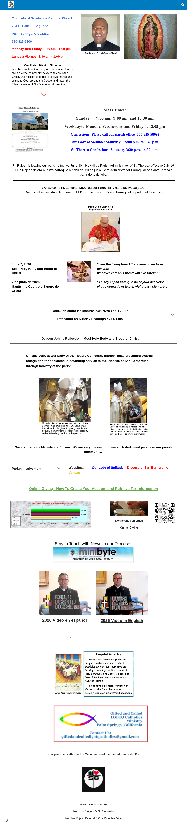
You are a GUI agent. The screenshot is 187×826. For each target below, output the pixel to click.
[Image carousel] (150, 38)
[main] (43, 37)
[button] (4, 4)
